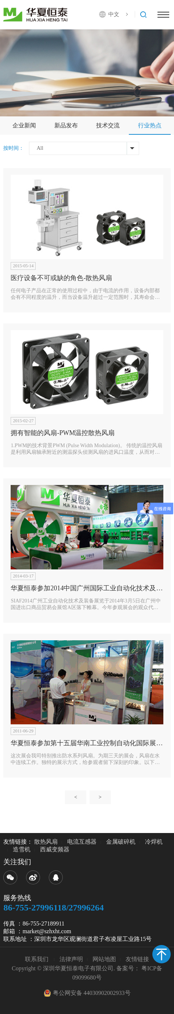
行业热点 (150, 125)
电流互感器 (82, 842)
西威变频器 (54, 849)
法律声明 (71, 959)
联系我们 (37, 959)
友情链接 (137, 959)
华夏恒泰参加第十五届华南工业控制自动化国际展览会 (90, 743)
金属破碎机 (120, 842)
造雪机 (21, 849)
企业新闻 (24, 125)
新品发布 (66, 125)
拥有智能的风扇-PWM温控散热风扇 (63, 433)
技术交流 (108, 125)
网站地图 (104, 959)
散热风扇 (46, 842)
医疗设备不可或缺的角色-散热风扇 (61, 278)
